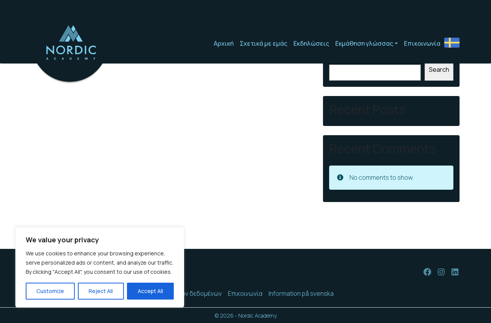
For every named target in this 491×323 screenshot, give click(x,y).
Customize (50, 291)
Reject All (101, 291)
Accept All (150, 291)
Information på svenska (301, 293)
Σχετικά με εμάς (263, 43)
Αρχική (224, 43)
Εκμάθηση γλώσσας (364, 43)
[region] (99, 267)
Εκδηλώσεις (311, 43)
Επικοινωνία (422, 43)
